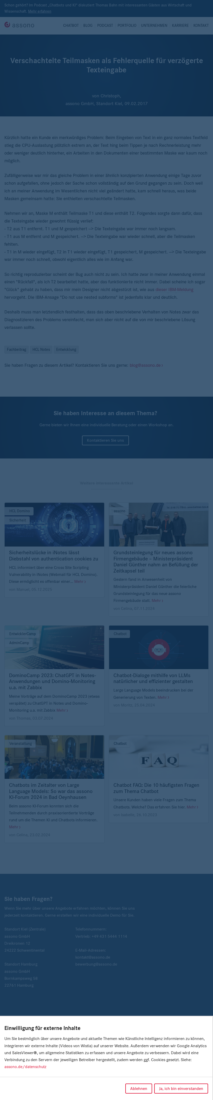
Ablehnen (138, 1088)
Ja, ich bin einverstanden (181, 1088)
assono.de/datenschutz (25, 1066)
